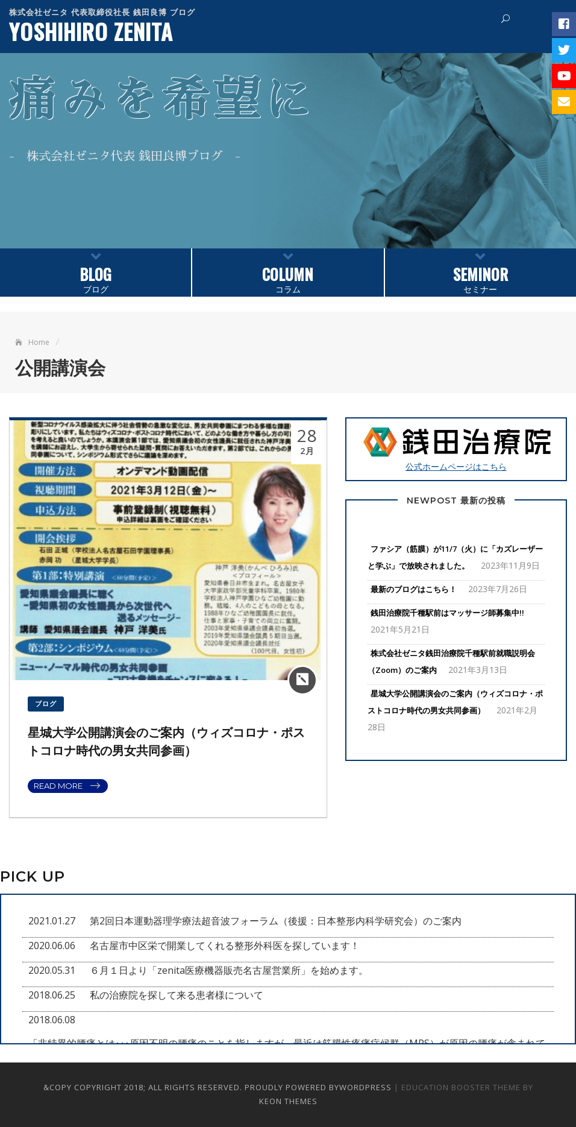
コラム (287, 271)
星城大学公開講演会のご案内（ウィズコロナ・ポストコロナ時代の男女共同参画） (455, 702)
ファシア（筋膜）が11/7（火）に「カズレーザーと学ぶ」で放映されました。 (455, 557)
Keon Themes (288, 1101)
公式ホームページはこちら (456, 449)
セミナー (480, 271)
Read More (58, 786)
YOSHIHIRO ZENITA (91, 31)
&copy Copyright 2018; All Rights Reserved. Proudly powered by (191, 1087)
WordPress (365, 1087)
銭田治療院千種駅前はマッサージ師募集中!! (447, 612)
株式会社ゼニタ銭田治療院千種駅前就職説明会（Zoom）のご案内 (451, 661)
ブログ (95, 271)
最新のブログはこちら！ (414, 589)
